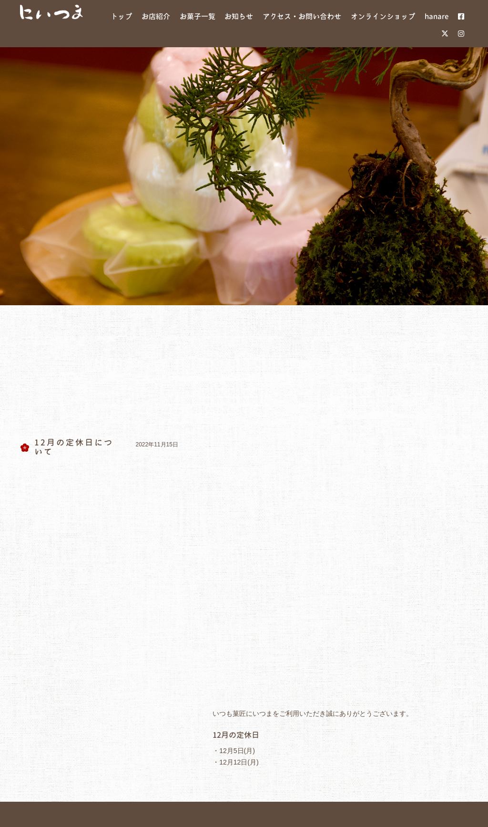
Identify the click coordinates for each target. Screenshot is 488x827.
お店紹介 (74, 592)
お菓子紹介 (120, 592)
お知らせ (166, 592)
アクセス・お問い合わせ (234, 592)
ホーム (36, 592)
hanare (300, 592)
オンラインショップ (359, 592)
